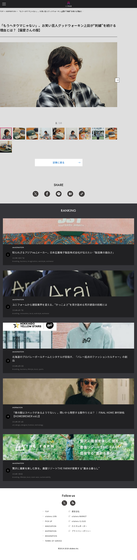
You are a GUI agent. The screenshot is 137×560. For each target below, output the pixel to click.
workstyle (41, 261)
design (17, 425)
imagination (32, 261)
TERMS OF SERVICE (53, 540)
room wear (35, 477)
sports (41, 369)
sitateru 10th (51, 516)
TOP (1, 11)
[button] (117, 80)
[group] (6, 133)
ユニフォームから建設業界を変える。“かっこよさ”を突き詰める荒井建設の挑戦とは (59, 304)
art (13, 425)
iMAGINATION (51, 535)
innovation (24, 313)
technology (39, 425)
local (31, 313)
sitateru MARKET (79, 516)
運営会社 (75, 511)
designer (24, 425)
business (23, 261)
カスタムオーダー (79, 526)
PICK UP (48, 521)
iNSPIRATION (11, 11)
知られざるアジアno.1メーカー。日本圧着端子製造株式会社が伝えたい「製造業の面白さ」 (63, 252)
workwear (49, 261)
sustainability (45, 477)
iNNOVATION (50, 526)
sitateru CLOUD (79, 521)
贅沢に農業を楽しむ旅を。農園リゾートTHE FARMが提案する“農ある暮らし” (56, 468)
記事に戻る (66, 162)
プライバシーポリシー (81, 531)
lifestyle (30, 369)
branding (15, 261)
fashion (31, 425)
